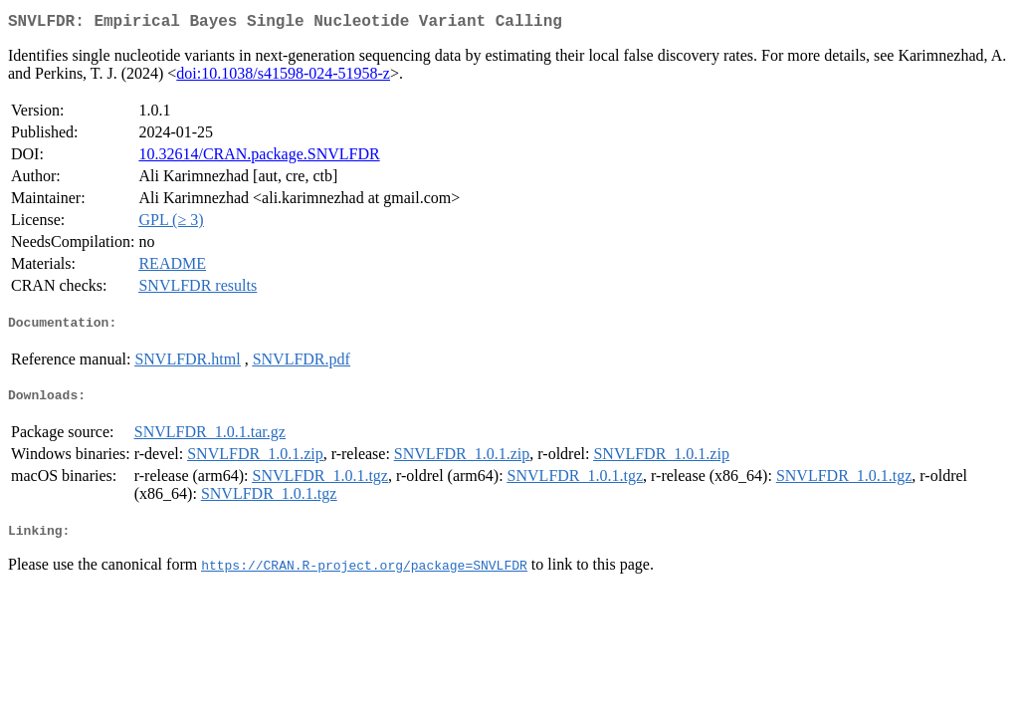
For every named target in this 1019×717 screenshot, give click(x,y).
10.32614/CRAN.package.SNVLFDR (258, 157)
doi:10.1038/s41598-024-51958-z (283, 77)
